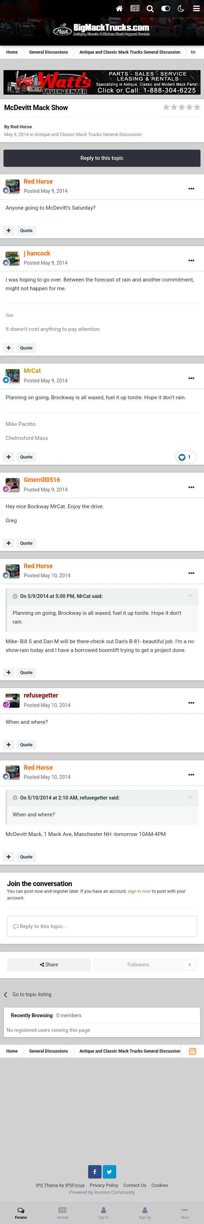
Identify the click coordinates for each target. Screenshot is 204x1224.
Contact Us (135, 1185)
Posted (46, 191)
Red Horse (21, 126)
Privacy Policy (104, 1185)
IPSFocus (74, 1185)
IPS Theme (47, 1185)
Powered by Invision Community (102, 1192)
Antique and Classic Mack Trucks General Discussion (88, 134)
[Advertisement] (102, 1114)
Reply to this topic (102, 158)
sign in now (139, 891)
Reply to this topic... (40, 926)
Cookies (160, 1185)
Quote (26, 230)
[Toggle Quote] (16, 596)
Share (49, 965)
